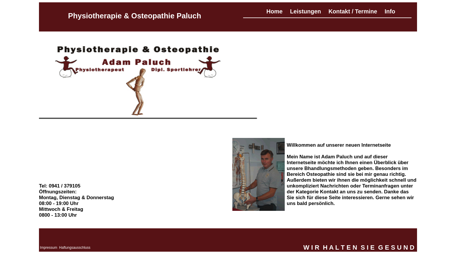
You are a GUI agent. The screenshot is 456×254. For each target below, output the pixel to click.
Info (389, 11)
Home (274, 11)
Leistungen (305, 11)
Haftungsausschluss (74, 248)
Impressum (48, 248)
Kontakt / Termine (352, 11)
